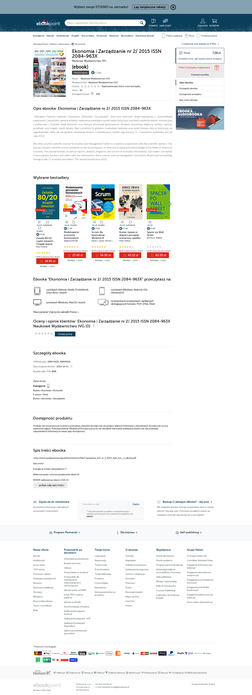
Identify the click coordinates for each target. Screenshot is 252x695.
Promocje (102, 35)
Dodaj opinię (65, 333)
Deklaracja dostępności (137, 569)
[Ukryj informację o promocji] (173, 7)
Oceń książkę (101, 583)
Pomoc (73, 311)
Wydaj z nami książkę (166, 581)
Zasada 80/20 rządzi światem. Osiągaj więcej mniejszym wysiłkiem (45, 244)
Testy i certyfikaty (42, 605)
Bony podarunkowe (43, 601)
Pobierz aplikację (174, 35)
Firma (45, 394)
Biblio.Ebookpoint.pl (197, 672)
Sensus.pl (88, 672)
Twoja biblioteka (103, 574)
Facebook (3, 624)
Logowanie (100, 555)
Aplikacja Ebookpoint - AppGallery (75, 624)
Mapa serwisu (132, 596)
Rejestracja (100, 560)
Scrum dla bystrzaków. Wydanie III (98, 235)
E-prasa (37, 394)
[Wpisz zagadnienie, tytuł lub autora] (101, 23)
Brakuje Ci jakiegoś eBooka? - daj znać (186, 501)
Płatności (130, 583)
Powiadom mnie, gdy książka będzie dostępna (200, 59)
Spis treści (188, 100)
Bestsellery (127, 35)
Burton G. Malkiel (154, 238)
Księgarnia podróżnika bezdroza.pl (198, 588)
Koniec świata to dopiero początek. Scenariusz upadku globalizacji (129, 236)
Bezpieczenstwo (72, 563)
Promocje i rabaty (42, 574)
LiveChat (129, 601)
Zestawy (37, 592)
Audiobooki (62, 35)
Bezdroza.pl (134, 672)
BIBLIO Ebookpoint (166, 585)
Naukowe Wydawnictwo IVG (95, 78)
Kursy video (88, 35)
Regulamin (130, 560)
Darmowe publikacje (43, 587)
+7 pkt (98, 72)
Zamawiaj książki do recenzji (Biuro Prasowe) (168, 571)
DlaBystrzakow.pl (116, 672)
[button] (170, 203)
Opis (186, 82)
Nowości (114, 35)
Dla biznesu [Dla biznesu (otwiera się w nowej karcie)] (127, 532)
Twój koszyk (101, 564)
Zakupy (67, 567)
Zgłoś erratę (39, 381)
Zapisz (136, 504)
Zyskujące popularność (44, 578)
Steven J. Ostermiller (114, 240)
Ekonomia (58, 390)
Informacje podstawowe (76, 558)
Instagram (3, 637)
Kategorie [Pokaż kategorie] (38, 35)
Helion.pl (61, 672)
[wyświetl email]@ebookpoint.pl (115, 687)
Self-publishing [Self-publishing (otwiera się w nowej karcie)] (189, 532)
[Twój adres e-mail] (103, 504)
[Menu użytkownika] (203, 23)
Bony (191, 35)
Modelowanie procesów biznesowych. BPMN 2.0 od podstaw (71, 238)
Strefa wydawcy (164, 560)
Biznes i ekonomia (42, 390)
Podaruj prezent (209, 35)
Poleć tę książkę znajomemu (194, 67)
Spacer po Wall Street (155, 233)
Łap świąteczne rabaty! (150, 7)
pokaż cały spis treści (51, 485)
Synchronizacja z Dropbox (77, 606)
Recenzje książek (133, 592)
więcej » (90, 516)
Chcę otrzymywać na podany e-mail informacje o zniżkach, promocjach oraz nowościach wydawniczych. (108, 513)
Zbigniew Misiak (71, 240)
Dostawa (129, 578)
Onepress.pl (74, 672)
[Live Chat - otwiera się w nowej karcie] (165, 23)
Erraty (128, 587)
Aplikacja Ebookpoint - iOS (77, 618)
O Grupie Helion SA (197, 555)
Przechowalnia (102, 569)
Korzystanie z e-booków (76, 572)
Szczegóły (188, 88)
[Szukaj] (142, 23)
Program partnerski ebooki (169, 564)
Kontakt (129, 555)
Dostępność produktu (190, 94)
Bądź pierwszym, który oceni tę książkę (121, 86)
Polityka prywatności (135, 564)
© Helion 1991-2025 (42, 690)
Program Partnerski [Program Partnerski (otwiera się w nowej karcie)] (65, 532)
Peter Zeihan (124, 240)
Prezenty (99, 578)
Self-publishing (163, 576)
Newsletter (100, 587)
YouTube (3, 643)
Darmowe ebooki (145, 35)
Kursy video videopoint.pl (200, 602)
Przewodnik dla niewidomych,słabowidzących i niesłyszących (72, 581)
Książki (75, 35)
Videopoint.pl (150, 672)
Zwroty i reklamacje (135, 574)
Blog (35, 610)
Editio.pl (101, 672)
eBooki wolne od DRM (75, 590)
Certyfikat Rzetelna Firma (200, 560)
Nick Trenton (41, 246)
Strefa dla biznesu (165, 555)
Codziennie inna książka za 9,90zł (199, 44)
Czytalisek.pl (178, 672)
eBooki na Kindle (72, 602)
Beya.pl (164, 672)
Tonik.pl (211, 684)
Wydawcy (38, 596)
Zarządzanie (59, 398)
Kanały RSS (3, 659)
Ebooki (50, 35)
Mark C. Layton (98, 240)
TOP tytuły (39, 569)
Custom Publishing (165, 590)
